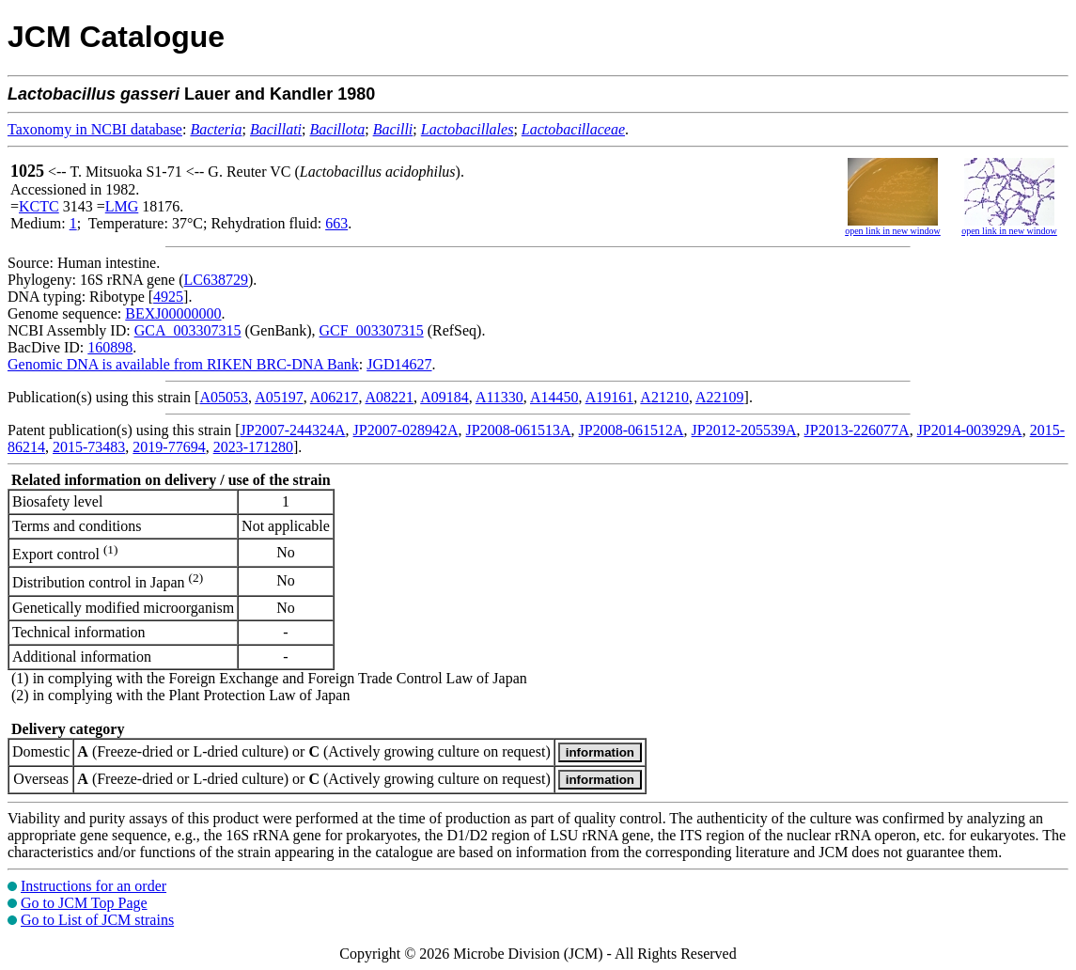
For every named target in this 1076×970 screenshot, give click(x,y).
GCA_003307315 (188, 330)
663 (336, 223)
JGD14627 (398, 364)
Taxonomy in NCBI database (95, 129)
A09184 (444, 397)
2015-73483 (89, 447)
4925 (168, 297)
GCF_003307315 (372, 330)
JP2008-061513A (518, 430)
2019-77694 (169, 447)
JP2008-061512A (631, 430)
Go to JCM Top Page (84, 903)
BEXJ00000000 (173, 313)
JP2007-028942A (406, 430)
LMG (122, 206)
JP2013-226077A (857, 430)
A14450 (554, 397)
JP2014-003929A (969, 430)
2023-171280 (253, 447)
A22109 (719, 397)
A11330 (499, 397)
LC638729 (216, 280)
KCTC (39, 206)
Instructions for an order (93, 886)
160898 (110, 347)
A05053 (223, 397)
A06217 (334, 397)
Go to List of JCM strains (97, 920)
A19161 (609, 397)
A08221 (390, 397)
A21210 (664, 397)
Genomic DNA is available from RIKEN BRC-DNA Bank (183, 364)
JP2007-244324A (293, 430)
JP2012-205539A (744, 430)
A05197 (279, 397)
